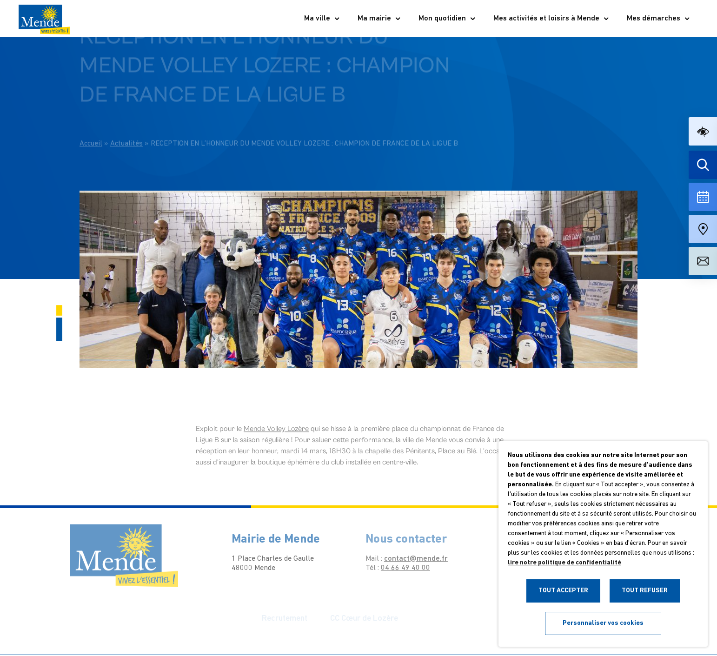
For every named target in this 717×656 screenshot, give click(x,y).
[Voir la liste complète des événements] (703, 197)
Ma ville (322, 18)
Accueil (91, 132)
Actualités (126, 132)
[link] (276, 434)
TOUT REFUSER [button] (645, 590)
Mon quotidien (447, 18)
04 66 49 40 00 (398, 568)
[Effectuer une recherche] (703, 165)
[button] (703, 131)
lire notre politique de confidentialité (564, 562)
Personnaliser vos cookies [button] (603, 623)
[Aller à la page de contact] (703, 261)
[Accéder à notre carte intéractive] (703, 229)
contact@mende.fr (408, 559)
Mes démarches (658, 18)
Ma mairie (379, 18)
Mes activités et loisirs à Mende (551, 18)
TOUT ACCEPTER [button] (563, 590)
